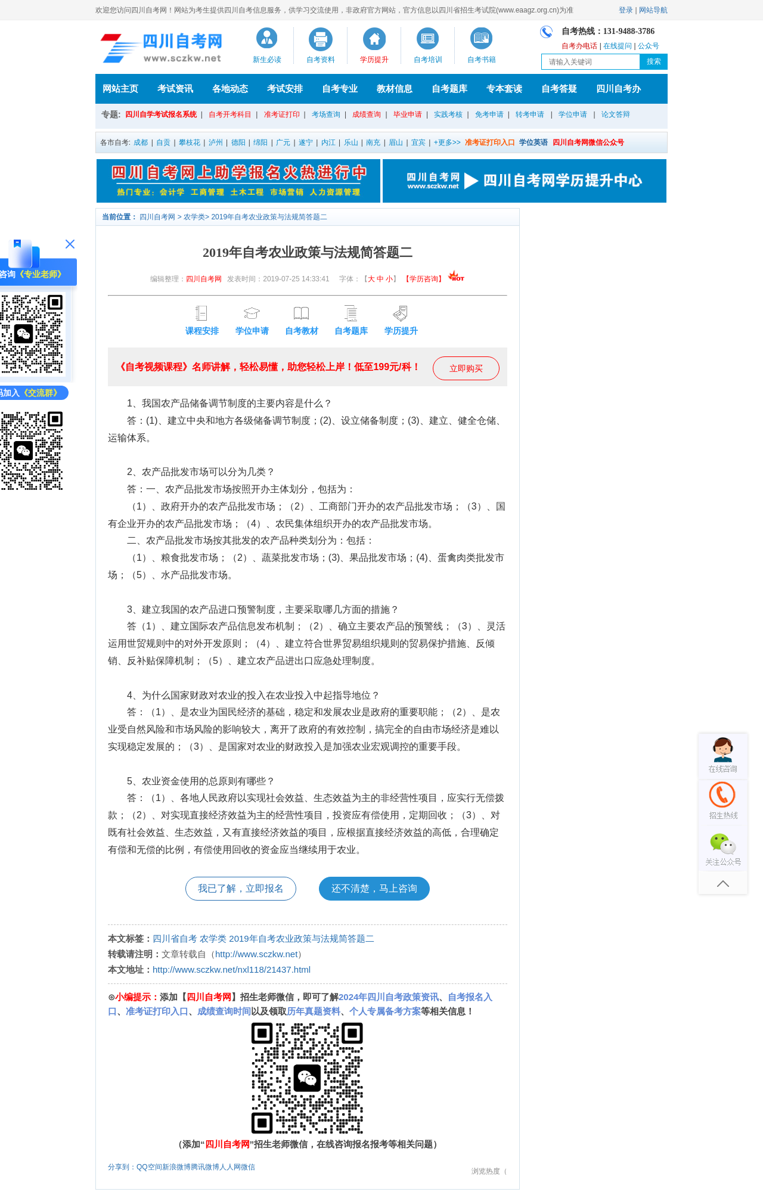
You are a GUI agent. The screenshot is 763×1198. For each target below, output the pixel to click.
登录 (626, 10)
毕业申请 (407, 114)
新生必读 (267, 59)
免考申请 (489, 114)
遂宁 (306, 142)
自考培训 (428, 59)
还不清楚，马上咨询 (374, 888)
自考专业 (340, 88)
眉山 (396, 142)
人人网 (230, 1167)
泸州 (216, 142)
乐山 (351, 142)
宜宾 (418, 142)
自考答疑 (559, 88)
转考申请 (530, 114)
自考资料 (320, 59)
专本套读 (504, 88)
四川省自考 (175, 938)
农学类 (194, 217)
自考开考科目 (230, 114)
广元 (283, 142)
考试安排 (285, 88)
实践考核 (448, 114)
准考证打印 (282, 114)
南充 (373, 142)
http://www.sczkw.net (256, 954)
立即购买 (466, 368)
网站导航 (653, 10)
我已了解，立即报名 (241, 888)
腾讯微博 (205, 1167)
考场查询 (326, 114)
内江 (328, 142)
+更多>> (447, 142)
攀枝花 (189, 142)
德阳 (238, 142)
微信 (248, 1167)
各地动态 (230, 88)
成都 (141, 142)
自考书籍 (481, 59)
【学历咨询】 (433, 279)
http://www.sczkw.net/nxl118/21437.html (232, 969)
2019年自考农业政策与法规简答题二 (269, 217)
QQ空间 (149, 1167)
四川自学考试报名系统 (161, 114)
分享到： (122, 1167)
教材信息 (394, 88)
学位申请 (573, 114)
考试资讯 (175, 88)
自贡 (163, 142)
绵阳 (260, 142)
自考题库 (449, 88)
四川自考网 (157, 217)
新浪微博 (176, 1167)
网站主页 (120, 88)
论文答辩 (615, 114)
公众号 (648, 46)
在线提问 (617, 46)
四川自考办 (618, 88)
